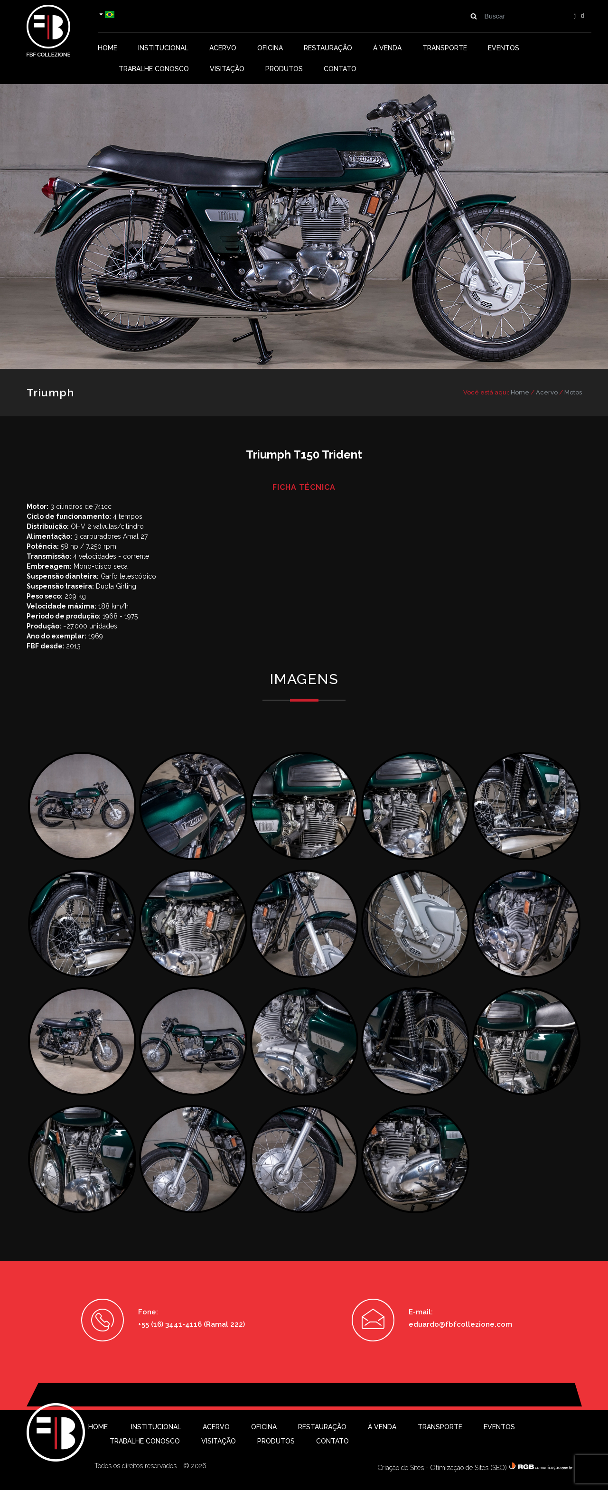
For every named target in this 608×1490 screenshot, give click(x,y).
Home (107, 48)
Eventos (503, 48)
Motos (573, 392)
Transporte (444, 48)
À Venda (387, 48)
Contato (340, 69)
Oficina (270, 48)
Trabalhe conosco (154, 69)
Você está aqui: (486, 392)
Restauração (328, 48)
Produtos (284, 69)
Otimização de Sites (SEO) (468, 1467)
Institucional (163, 48)
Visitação (227, 69)
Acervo (222, 48)
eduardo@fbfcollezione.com (460, 1324)
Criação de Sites (401, 1467)
